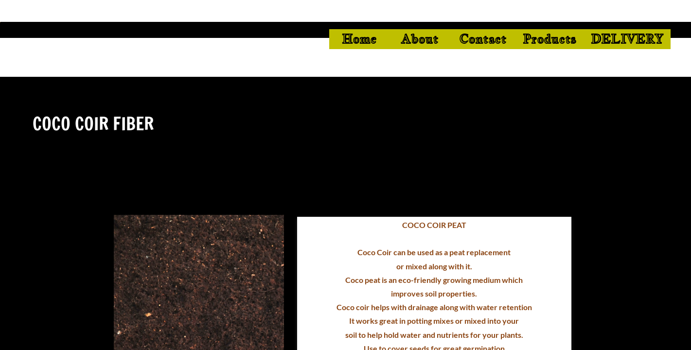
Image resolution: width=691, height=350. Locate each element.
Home (359, 39)
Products (549, 39)
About (419, 39)
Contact (482, 39)
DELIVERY (627, 39)
